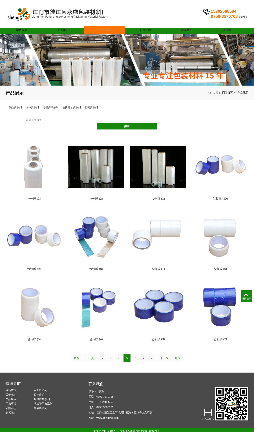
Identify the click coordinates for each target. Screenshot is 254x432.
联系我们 (228, 24)
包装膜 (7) (158, 262)
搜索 (230, 119)
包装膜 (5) (34, 333)
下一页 (164, 352)
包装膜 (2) (220, 333)
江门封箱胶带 (101, 428)
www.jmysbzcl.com (107, 412)
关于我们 (66, 24)
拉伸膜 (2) (96, 192)
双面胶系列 (15, 107)
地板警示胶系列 (71, 107)
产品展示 (106, 24)
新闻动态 (187, 24)
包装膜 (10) (220, 192)
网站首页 (26, 24)
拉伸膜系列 (32, 107)
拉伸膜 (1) (158, 192)
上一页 (90, 352)
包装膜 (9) (34, 262)
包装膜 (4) (96, 333)
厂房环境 (147, 24)
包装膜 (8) (96, 262)
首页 (76, 352)
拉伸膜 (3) (34, 192)
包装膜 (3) (158, 333)
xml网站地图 (147, 428)
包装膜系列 (91, 107)
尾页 (177, 352)
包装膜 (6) (220, 262)
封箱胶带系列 (50, 107)
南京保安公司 (166, 428)
